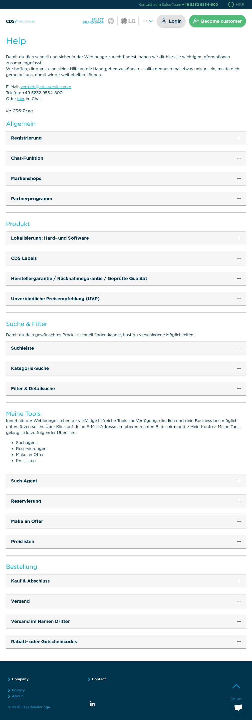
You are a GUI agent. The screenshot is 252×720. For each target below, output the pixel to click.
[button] (126, 138)
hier (20, 98)
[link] (20, 21)
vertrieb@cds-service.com (45, 86)
